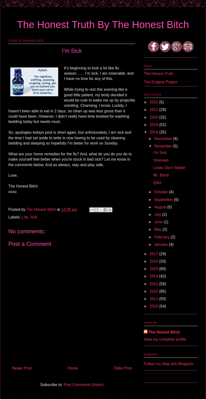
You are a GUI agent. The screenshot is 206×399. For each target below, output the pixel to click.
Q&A (157, 183)
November (163, 146)
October (161, 192)
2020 (154, 117)
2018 (154, 132)
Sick (33, 217)
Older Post (123, 368)
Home (73, 368)
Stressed (160, 160)
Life (25, 217)
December (163, 139)
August (160, 207)
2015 (154, 269)
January (161, 244)
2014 (154, 276)
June (159, 222)
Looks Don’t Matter (169, 168)
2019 (154, 125)
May (158, 229)
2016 (154, 261)
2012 (154, 291)
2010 (154, 306)
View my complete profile (165, 339)
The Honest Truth (158, 74)
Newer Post (22, 368)
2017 (154, 254)
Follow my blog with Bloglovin (169, 364)
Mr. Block (161, 175)
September (164, 200)
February (162, 237)
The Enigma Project (160, 82)
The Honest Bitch (41, 209)
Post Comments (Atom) (83, 385)
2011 (154, 299)
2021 (154, 110)
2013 (154, 284)
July (158, 214)
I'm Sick (160, 153)
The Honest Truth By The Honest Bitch (103, 24)
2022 (154, 102)
